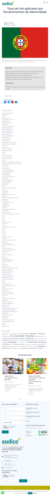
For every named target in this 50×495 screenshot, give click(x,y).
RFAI (3, 280)
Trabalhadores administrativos (9, 308)
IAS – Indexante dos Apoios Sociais (10, 214)
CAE (3, 153)
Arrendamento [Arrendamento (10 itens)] (5, 336)
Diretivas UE (5, 183)
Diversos (4, 184)
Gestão (3, 207)
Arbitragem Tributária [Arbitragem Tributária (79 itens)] (37, 334)
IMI (3, 220)
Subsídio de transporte (7, 303)
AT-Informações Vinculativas (8, 144)
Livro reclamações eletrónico (9, 240)
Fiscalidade (4, 205)
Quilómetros (5, 266)
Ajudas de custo (6, 118)
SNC (3, 297)
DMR (3, 186)
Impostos (4, 223)
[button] (7, 390)
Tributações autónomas (7, 321)
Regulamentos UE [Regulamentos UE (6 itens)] (14, 346)
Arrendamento (5, 139)
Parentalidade (5, 251)
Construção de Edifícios (7, 171)
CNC (3, 160)
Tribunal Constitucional (7, 319)
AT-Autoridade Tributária (8, 142)
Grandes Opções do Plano (8, 209)
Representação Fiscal (7, 275)
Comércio (4, 166)
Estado (3, 196)
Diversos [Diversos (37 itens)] (5, 340)
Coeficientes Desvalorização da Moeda (11, 163)
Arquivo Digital (5, 137)
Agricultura (4, 114)
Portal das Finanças (6, 254)
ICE (3, 215)
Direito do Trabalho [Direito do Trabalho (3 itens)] (43, 338)
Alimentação (5, 121)
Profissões (4, 258)
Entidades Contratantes (7, 194)
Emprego (4, 192)
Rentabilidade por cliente (33, 416)
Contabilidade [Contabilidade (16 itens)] (6, 338)
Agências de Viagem (7, 113)
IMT (3, 225)
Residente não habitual (7, 279)
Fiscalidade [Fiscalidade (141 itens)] (12, 342)
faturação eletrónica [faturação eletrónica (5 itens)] (42, 340)
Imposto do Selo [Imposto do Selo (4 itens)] (22, 342)
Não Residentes (6, 243)
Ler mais (35, 493)
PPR (3, 256)
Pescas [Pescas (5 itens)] (30, 344)
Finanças (4, 204)
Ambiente (4, 124)
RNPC (3, 282)
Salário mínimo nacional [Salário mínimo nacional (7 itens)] (32, 346)
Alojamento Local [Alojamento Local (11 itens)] (15, 333)
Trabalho (4, 313)
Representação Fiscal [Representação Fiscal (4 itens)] (22, 346)
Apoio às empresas (6, 131)
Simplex (4, 295)
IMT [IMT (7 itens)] (26, 342)
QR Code (4, 264)
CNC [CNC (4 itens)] (44, 336)
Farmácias (4, 199)
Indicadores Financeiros (32, 412)
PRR (3, 262)
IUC (3, 233)
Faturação (4, 201)
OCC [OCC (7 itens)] (12, 344)
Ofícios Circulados (6, 248)
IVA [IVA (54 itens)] (9, 344)
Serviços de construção (7, 293)
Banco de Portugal (6, 149)
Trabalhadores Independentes (9, 311)
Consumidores (5, 173)
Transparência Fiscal (6, 314)
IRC (3, 228)
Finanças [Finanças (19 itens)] (4, 342)
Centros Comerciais (6, 155)
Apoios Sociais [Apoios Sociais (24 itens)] (24, 333)
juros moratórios (6, 236)
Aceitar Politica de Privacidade (5, 428)
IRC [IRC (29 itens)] (3, 344)
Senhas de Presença (7, 292)
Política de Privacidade (28, 432)
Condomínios (5, 168)
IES (3, 219)
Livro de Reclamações (29, 435)
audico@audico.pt (8, 467)
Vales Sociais (5, 326)
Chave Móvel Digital (6, 157)
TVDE (3, 324)
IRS (3, 232)
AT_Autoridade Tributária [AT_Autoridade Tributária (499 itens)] (22, 336)
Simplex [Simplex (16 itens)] (9, 348)
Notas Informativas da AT (8, 245)
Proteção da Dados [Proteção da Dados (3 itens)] (35, 344)
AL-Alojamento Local (7, 119)
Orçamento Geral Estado (8, 249)
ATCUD (4, 145)
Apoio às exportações (7, 132)
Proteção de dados (6, 261)
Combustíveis (5, 165)
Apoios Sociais (9, 23)
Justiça (3, 238)
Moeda (3, 241)
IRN (3, 230)
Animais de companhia (7, 126)
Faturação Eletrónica (7, 202)
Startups (4, 300)
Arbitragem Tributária (7, 135)
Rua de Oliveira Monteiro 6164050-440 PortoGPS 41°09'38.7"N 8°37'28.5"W (11, 456)
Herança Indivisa (6, 212)
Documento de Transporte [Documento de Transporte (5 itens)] (13, 340)
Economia (4, 191)
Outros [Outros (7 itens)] (26, 344)
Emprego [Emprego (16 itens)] (31, 340)
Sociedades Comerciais (7, 298)
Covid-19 (4, 178)
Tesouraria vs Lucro (31, 408)
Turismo (4, 323)
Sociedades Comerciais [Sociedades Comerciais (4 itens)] (16, 348)
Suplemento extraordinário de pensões (11, 378)
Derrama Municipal (6, 179)
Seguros (4, 290)
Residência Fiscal (6, 277)
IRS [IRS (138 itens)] (6, 344)
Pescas (3, 253)
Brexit (3, 152)
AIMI (3, 116)
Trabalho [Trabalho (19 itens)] (40, 348)
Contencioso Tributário (7, 176)
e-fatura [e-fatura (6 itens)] (20, 340)
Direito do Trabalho (6, 181)
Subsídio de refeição (7, 301)
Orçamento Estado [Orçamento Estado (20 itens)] (19, 344)
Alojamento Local (6, 122)
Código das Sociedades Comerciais (10, 162)
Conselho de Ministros (7, 170)
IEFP (3, 217)
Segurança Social (6, 288)
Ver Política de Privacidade (11, 427)
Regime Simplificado (7, 271)
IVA (3, 235)
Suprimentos (5, 305)
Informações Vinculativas (8, 227)
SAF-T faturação (6, 284)
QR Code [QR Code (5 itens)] (40, 344)
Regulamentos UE (6, 272)
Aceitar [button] (30, 493)
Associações (5, 140)
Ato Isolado (4, 147)
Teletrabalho (5, 306)
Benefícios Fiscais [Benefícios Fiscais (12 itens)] (39, 336)
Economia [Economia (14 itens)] (25, 340)
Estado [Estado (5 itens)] (36, 340)
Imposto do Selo (6, 222)
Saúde (3, 287)
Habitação (4, 210)
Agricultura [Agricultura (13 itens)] (5, 333)
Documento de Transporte (8, 188)
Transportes (4, 316)
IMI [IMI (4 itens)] (17, 342)
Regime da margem (7, 269)
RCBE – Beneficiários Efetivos (9, 267)
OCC (3, 246)
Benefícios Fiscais (6, 150)
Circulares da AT (5, 158)
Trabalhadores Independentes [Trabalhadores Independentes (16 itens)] (28, 348)
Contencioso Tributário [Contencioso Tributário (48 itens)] (17, 338)
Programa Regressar (7, 259)
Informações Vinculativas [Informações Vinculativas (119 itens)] (36, 342)
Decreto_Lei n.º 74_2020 (8, 58)
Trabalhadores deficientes (8, 310)
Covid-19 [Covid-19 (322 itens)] (29, 338)
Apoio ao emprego (6, 129)
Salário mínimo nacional (7, 285)
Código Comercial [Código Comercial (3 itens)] (37, 338)
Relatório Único (5, 274)
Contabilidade (5, 175)
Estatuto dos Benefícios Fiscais (9, 197)
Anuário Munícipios (6, 127)
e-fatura (4, 189)
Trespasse (4, 318)
